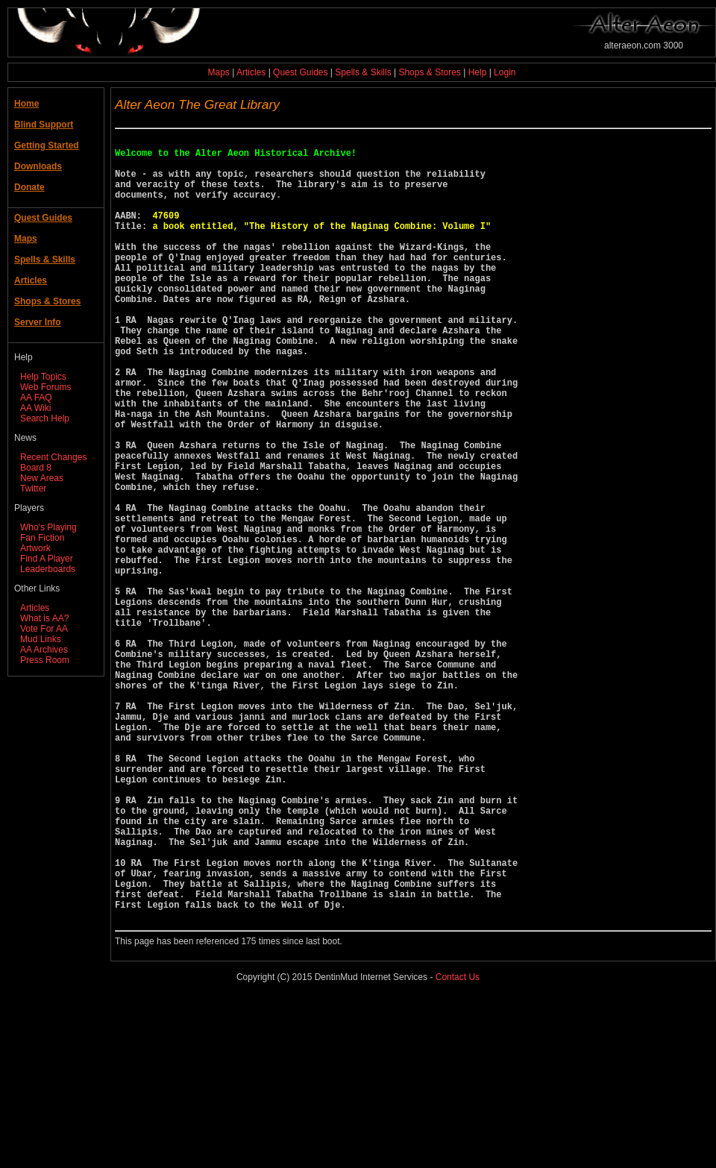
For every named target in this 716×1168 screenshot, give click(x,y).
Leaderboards (47, 569)
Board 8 (35, 467)
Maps (219, 72)
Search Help (44, 418)
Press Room (44, 660)
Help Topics (43, 376)
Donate (29, 187)
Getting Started (46, 145)
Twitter (33, 488)
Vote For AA (44, 629)
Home (26, 103)
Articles (251, 72)
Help (477, 72)
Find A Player (46, 558)
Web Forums (45, 387)
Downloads (38, 166)
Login (504, 72)
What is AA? (44, 618)
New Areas (41, 478)
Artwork (35, 548)
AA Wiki (35, 408)
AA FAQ (36, 397)
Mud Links (40, 639)
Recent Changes (53, 457)
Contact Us (458, 1145)
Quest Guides (300, 72)
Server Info (37, 322)
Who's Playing (48, 527)
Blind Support (43, 124)
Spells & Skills (363, 72)
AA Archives (44, 649)
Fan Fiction (42, 538)
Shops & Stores (429, 72)
